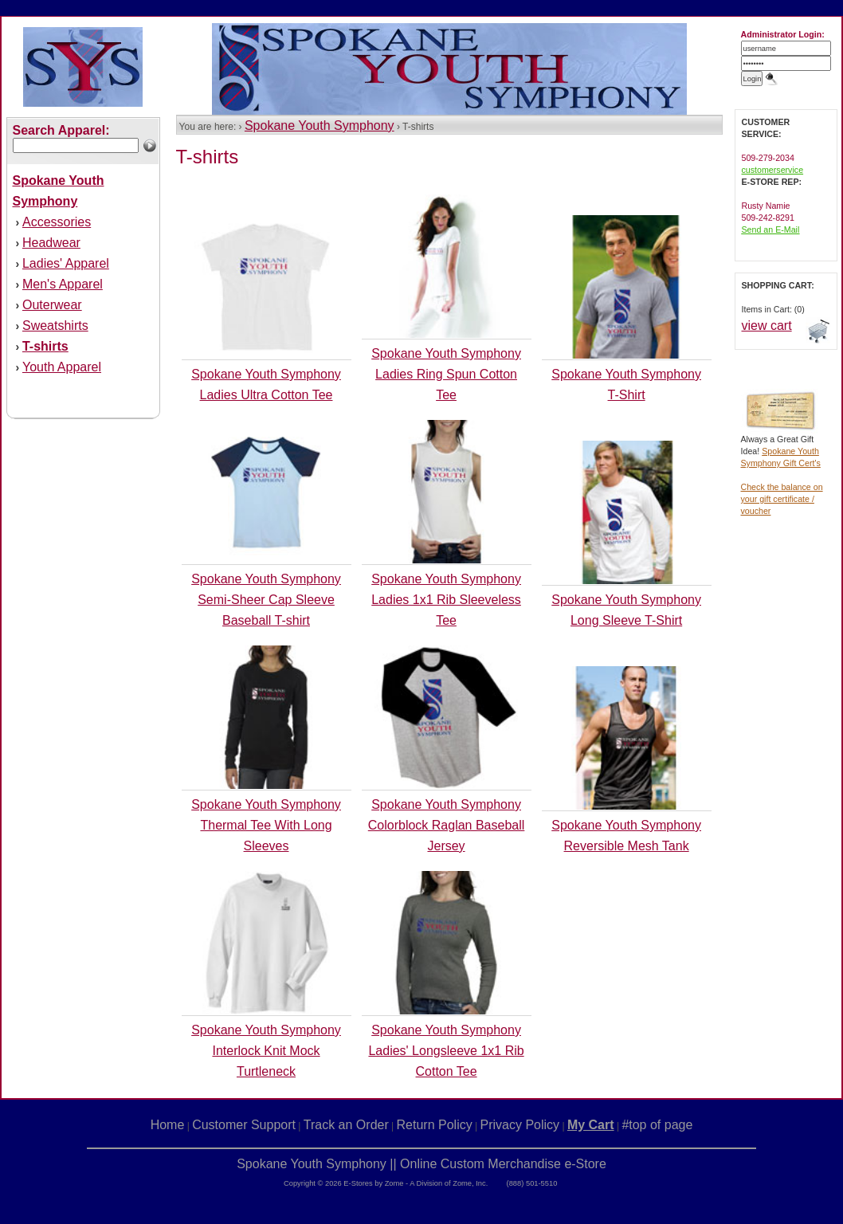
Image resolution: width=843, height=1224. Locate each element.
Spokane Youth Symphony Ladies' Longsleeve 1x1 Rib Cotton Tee (445, 1050)
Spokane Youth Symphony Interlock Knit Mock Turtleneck (266, 1050)
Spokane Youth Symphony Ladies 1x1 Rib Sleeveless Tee (446, 599)
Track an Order (346, 1125)
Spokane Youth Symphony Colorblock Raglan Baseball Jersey (446, 825)
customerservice (773, 170)
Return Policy (434, 1125)
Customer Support (244, 1125)
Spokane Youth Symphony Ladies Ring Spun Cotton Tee (446, 374)
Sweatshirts (55, 325)
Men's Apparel (62, 284)
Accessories (56, 222)
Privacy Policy (520, 1125)
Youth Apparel (61, 367)
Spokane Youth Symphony (319, 125)
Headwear (51, 242)
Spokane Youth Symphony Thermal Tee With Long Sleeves (266, 825)
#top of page (656, 1125)
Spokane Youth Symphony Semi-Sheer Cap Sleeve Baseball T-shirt (266, 599)
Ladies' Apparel (65, 263)
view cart (767, 325)
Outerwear (52, 305)
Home (168, 1125)
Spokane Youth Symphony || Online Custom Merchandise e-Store (421, 1164)
